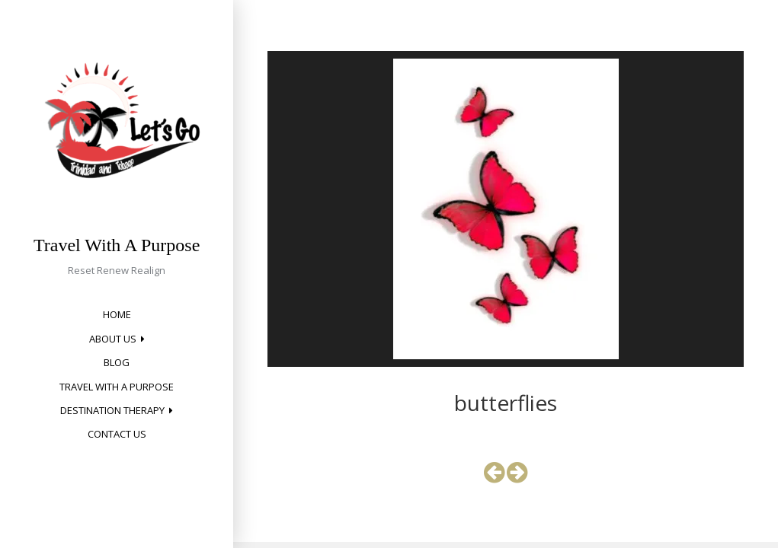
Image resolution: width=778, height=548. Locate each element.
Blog (117, 362)
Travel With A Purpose (117, 245)
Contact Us (117, 434)
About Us (112, 339)
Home (117, 314)
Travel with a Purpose (116, 386)
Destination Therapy (112, 410)
